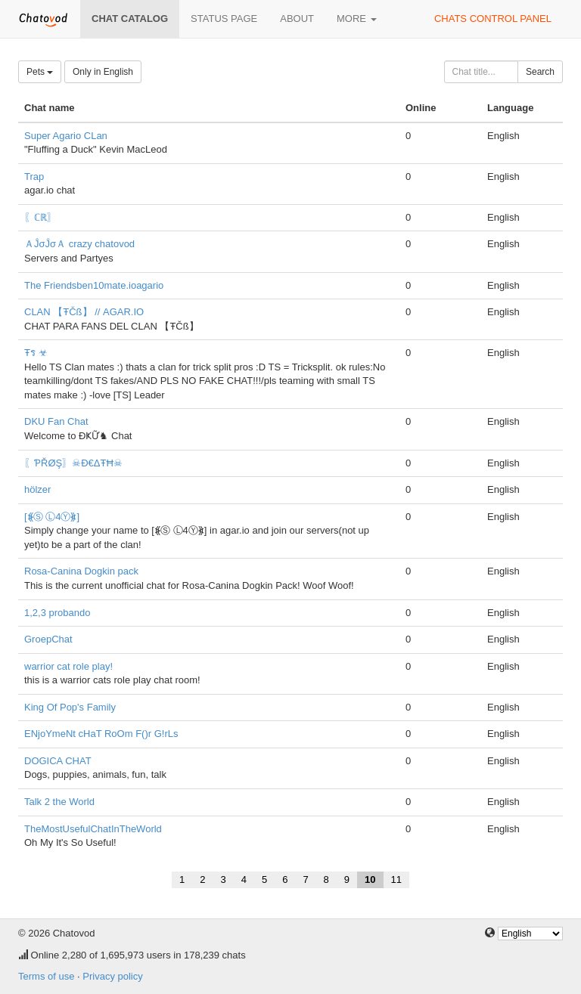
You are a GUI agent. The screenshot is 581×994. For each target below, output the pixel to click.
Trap (34, 176)
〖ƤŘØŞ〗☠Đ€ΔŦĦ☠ (73, 463)
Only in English (103, 72)
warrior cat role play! (68, 666)
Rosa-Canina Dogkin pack (81, 571)
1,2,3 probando (57, 612)
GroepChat (48, 639)
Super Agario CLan (65, 135)
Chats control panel (492, 18)
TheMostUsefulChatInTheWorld (93, 829)
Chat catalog (130, 18)
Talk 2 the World (59, 801)
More (357, 18)
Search (540, 72)
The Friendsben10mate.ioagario (93, 285)
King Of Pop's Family (70, 707)
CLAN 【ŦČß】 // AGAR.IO (84, 311)
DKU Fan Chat (56, 421)
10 (370, 879)
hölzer (37, 489)
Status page (224, 18)
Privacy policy (112, 976)
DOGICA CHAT (58, 760)
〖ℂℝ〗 (40, 217)
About (297, 18)
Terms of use (46, 976)
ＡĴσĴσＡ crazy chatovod (79, 243)
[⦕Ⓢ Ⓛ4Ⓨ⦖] (51, 516)
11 (396, 879)
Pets (39, 72)
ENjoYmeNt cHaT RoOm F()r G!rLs (101, 733)
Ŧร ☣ (36, 352)
